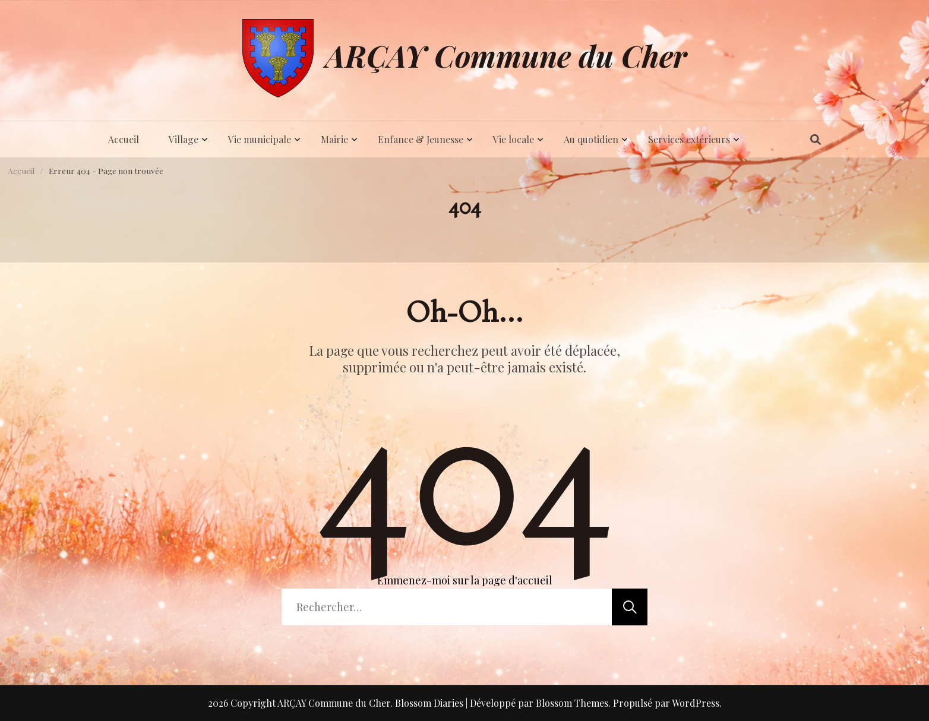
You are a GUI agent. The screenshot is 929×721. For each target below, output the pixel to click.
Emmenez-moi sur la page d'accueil (464, 580)
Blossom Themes (572, 703)
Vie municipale (259, 139)
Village (183, 139)
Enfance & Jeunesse (420, 139)
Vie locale (513, 139)
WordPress (695, 703)
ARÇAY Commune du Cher (506, 55)
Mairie (334, 139)
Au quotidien (591, 139)
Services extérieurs (689, 139)
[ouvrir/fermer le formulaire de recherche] (815, 139)
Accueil (123, 139)
